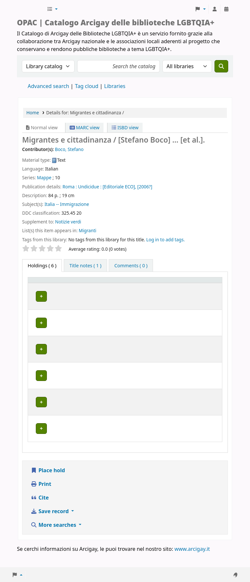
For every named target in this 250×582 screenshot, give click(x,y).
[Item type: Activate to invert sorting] (41, 286)
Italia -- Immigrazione (67, 204)
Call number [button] (139, 286)
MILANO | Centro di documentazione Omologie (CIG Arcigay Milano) (87, 419)
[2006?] (144, 186)
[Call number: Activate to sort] (145, 286)
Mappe (44, 177)
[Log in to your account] (214, 9)
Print (41, 498)
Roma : (69, 186)
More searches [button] (54, 539)
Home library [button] (72, 289)
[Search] (221, 66)
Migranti (87, 230)
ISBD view (125, 127)
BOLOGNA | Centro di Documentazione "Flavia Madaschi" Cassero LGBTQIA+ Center (89, 310)
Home (32, 112)
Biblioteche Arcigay (31, 9)
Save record (50, 525)
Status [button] (173, 289)
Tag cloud (86, 86)
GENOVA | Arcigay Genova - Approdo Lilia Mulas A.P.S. (87, 366)
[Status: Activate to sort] (178, 286)
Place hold (48, 484)
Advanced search (48, 86)
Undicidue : (90, 186)
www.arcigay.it (192, 563)
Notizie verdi (68, 222)
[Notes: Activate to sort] (208, 286)
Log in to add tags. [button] (165, 239)
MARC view (85, 127)
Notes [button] (204, 289)
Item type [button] (36, 286)
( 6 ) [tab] (42, 265)
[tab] (85, 265)
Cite (40, 512)
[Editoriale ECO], (119, 186)
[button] (52, 9)
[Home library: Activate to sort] (90, 286)
